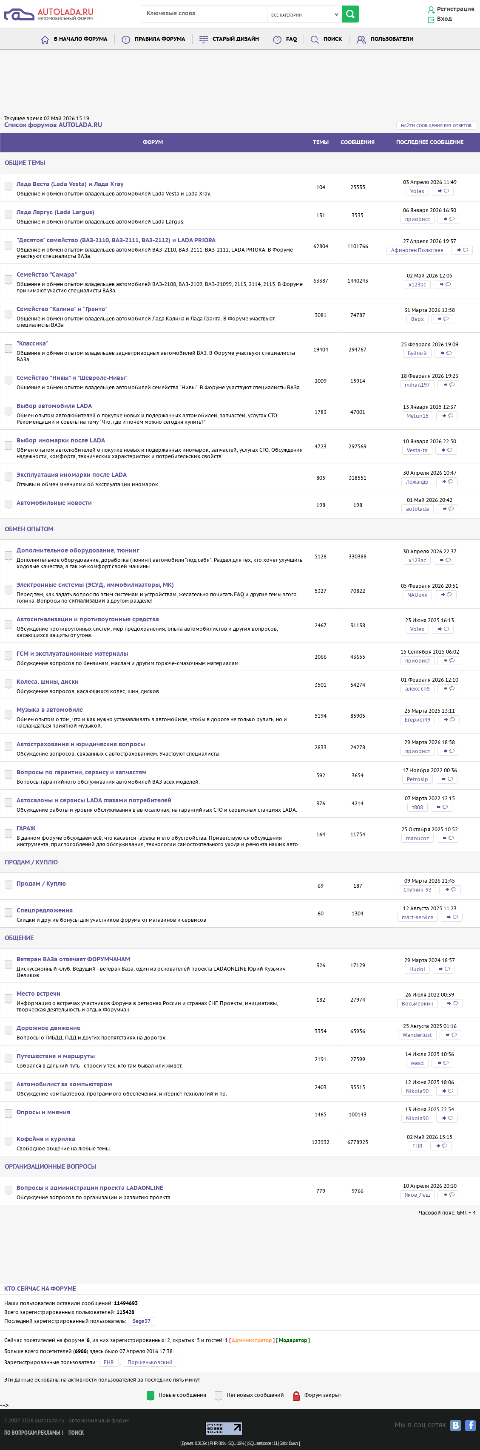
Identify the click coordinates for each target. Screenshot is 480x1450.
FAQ (291, 39)
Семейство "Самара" (47, 275)
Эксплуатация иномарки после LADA (72, 475)
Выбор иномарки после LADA (61, 440)
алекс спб (417, 688)
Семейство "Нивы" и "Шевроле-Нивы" (72, 378)
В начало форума (81, 39)
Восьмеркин (417, 1003)
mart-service (417, 917)
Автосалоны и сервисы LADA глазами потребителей (94, 800)
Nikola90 (417, 1091)
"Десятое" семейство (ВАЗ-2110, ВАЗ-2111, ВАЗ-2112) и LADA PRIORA (116, 240)
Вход (444, 19)
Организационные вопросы (50, 1166)
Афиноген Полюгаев (417, 250)
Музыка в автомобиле (50, 710)
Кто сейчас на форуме (40, 1289)
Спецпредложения (45, 910)
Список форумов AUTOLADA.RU (53, 125)
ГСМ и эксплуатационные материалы (72, 654)
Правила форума (160, 39)
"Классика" (32, 343)
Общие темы (25, 163)
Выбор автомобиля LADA (54, 406)
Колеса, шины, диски (48, 682)
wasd (417, 1063)
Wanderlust (417, 1035)
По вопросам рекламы (32, 1433)
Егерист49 (417, 720)
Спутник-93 (417, 889)
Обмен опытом (29, 529)
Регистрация (455, 9)
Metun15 (417, 416)
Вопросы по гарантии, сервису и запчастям (82, 772)
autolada (417, 509)
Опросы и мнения (43, 1112)
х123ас (417, 284)
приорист (417, 219)
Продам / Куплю (31, 862)
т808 (417, 807)
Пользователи (392, 39)
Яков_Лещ (417, 1195)
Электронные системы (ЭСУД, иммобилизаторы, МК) (95, 585)
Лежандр (417, 482)
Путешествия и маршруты (56, 1056)
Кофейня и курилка (46, 1139)
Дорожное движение (48, 1028)
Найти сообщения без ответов (436, 125)
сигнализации (87, 601)
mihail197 (417, 385)
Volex (417, 191)
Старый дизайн (236, 39)
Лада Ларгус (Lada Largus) (55, 212)
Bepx (417, 319)
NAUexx (417, 595)
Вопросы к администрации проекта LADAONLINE (90, 1188)
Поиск (333, 39)
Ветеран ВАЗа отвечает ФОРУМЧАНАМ (73, 959)
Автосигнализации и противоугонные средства (88, 619)
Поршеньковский (150, 1362)
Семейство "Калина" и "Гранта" (62, 309)
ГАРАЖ (26, 828)
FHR (417, 1146)
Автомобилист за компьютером (64, 1084)
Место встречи (38, 994)
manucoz (417, 838)
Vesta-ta (417, 450)
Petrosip (417, 779)
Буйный (417, 353)
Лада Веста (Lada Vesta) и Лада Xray (70, 184)
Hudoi (417, 969)
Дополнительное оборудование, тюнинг (78, 550)
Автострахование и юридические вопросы (81, 744)
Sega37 (142, 1321)
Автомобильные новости (54, 503)
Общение (19, 938)
